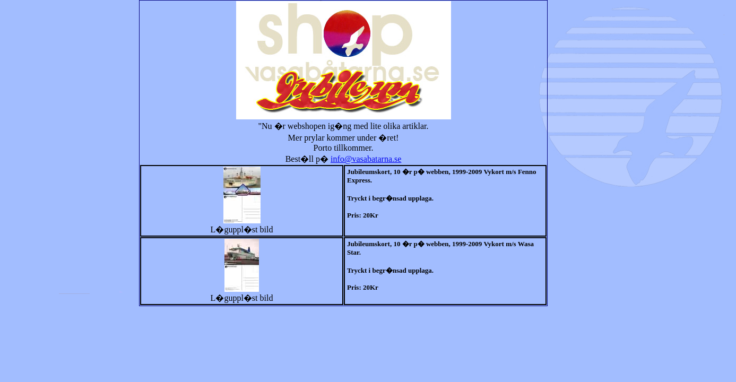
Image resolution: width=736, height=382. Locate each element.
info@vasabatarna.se (366, 158)
